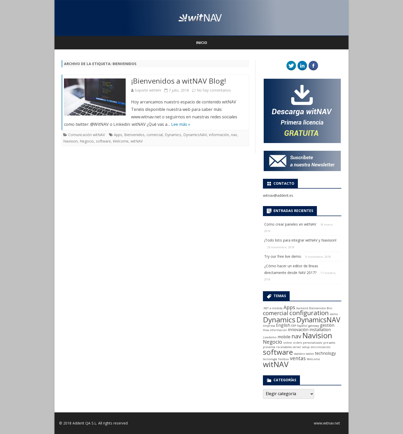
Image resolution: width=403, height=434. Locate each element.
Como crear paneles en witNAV (290, 224)
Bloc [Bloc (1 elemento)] (330, 308)
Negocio (87, 141)
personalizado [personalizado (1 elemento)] (312, 342)
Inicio (201, 42)
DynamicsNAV (195, 134)
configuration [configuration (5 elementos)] (309, 312)
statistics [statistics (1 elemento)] (299, 354)
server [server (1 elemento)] (297, 347)
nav (234, 134)
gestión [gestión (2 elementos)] (327, 325)
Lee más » (180, 124)
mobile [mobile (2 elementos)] (284, 337)
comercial (154, 134)
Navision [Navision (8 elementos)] (317, 335)
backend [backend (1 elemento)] (302, 308)
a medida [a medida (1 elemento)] (276, 308)
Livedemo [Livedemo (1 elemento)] (270, 337)
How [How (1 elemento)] (266, 330)
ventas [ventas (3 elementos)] (298, 358)
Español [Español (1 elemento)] (302, 325)
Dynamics (173, 134)
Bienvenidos (134, 134)
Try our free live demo (282, 256)
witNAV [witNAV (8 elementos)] (275, 364)
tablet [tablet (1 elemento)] (310, 354)
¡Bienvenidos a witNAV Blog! (178, 81)
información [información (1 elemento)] (278, 330)
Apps (118, 134)
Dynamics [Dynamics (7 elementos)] (279, 319)
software (103, 141)
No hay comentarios (214, 90)
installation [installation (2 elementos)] (320, 329)
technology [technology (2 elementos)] (325, 353)
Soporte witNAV (148, 90)
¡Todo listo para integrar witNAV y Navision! (300, 240)
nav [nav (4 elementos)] (296, 336)
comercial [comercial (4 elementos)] (275, 313)
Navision (70, 141)
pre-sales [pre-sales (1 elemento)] (329, 342)
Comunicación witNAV (86, 134)
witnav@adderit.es (278, 195)
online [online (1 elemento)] (287, 342)
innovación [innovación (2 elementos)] (298, 329)
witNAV (137, 141)
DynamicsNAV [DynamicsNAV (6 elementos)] (318, 319)
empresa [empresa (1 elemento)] (269, 325)
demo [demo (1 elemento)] (334, 314)
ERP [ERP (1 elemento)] (293, 325)
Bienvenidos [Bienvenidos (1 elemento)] (317, 308)
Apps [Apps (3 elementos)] (289, 307)
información (219, 134)
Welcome (121, 141)
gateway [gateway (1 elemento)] (313, 325)
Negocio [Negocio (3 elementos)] (272, 341)
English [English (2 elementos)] (283, 325)
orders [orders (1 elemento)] (297, 342)
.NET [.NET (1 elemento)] (266, 308)
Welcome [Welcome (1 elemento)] (313, 359)
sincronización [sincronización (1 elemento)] (321, 347)
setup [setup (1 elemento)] (306, 347)
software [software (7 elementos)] (278, 352)
